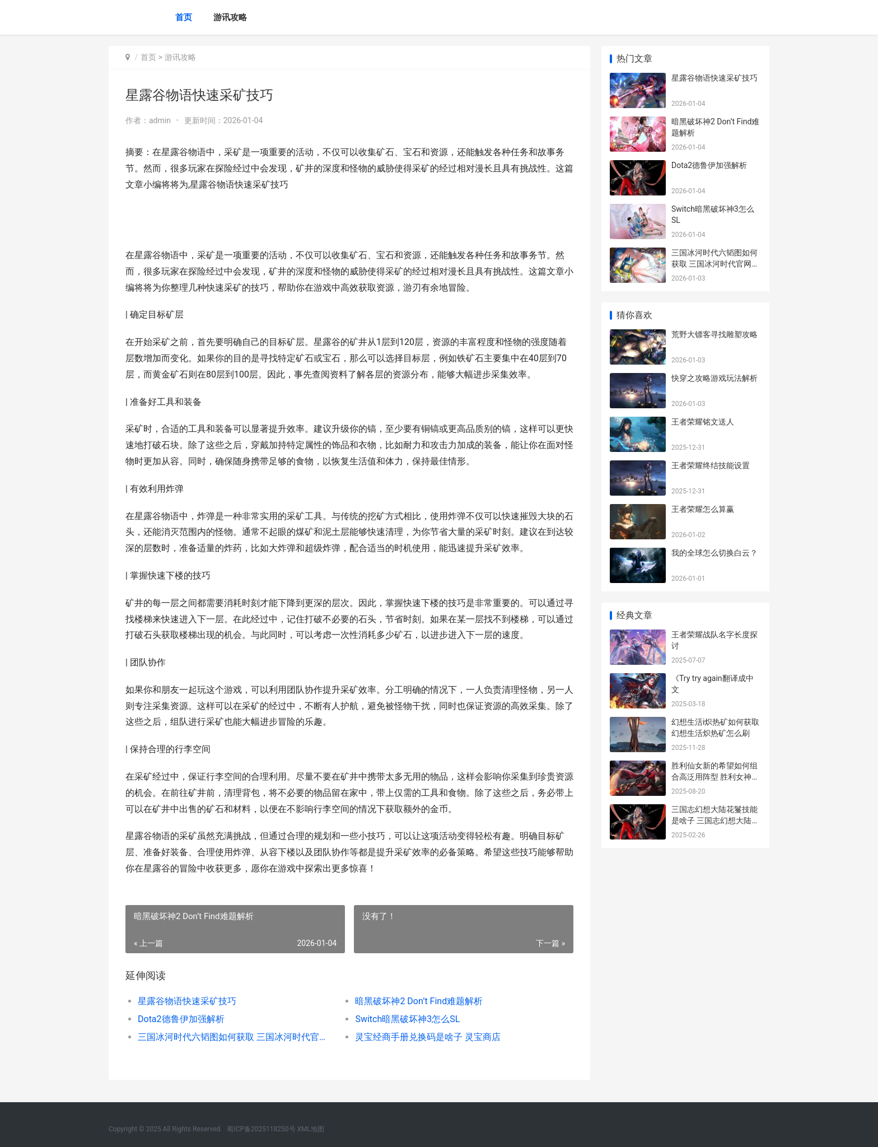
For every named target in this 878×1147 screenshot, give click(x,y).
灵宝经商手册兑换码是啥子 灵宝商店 (428, 1037)
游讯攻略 (230, 17)
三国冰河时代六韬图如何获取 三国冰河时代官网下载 (235, 1037)
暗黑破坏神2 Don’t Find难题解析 (419, 1001)
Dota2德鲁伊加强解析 (181, 1019)
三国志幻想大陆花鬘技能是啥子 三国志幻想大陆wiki (714, 820)
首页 (183, 17)
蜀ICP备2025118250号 (261, 1129)
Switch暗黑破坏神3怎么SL (407, 1019)
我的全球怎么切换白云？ (714, 552)
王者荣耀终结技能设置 (710, 465)
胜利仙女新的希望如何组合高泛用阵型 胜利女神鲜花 (715, 776)
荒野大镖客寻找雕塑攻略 (714, 334)
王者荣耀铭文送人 (702, 421)
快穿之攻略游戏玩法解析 (714, 378)
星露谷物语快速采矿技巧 (187, 1001)
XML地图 (310, 1129)
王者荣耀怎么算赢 (702, 509)
